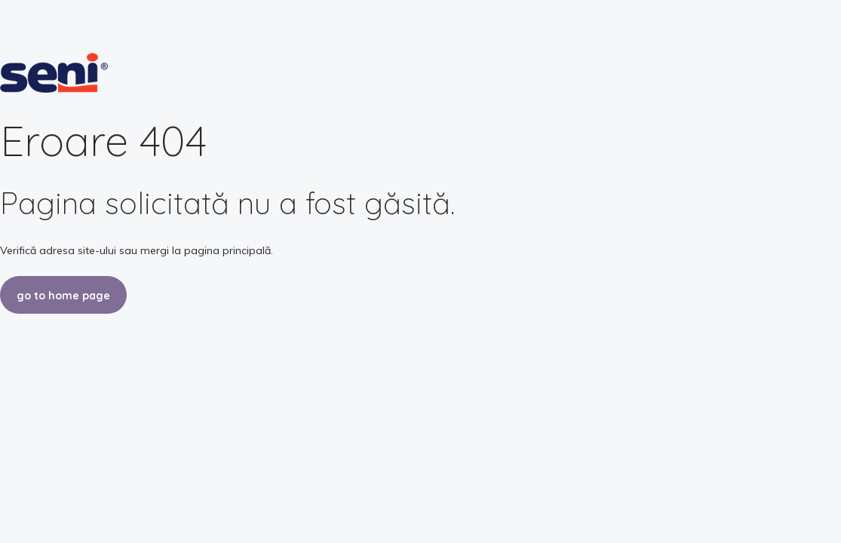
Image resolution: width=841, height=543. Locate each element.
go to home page (63, 295)
